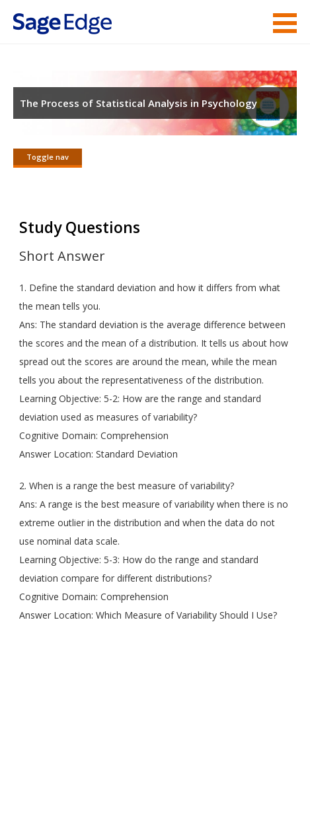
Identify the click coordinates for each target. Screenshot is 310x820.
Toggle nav (47, 157)
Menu (285, 23)
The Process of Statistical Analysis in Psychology (138, 103)
